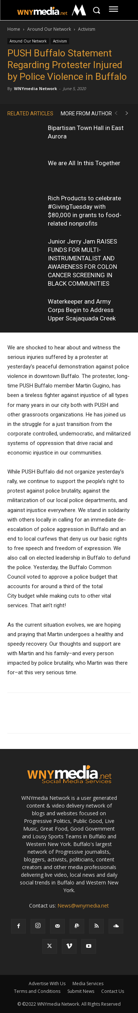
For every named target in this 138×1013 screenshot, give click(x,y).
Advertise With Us (47, 983)
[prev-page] (116, 113)
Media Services (87, 983)
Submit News (80, 991)
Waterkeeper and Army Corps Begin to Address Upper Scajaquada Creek (82, 310)
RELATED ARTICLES (30, 113)
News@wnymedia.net (83, 905)
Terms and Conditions (37, 991)
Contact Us (112, 991)
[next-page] (127, 113)
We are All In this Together (84, 163)
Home (13, 29)
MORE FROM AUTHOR (86, 113)
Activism (86, 29)
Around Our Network (49, 29)
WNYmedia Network (35, 88)
